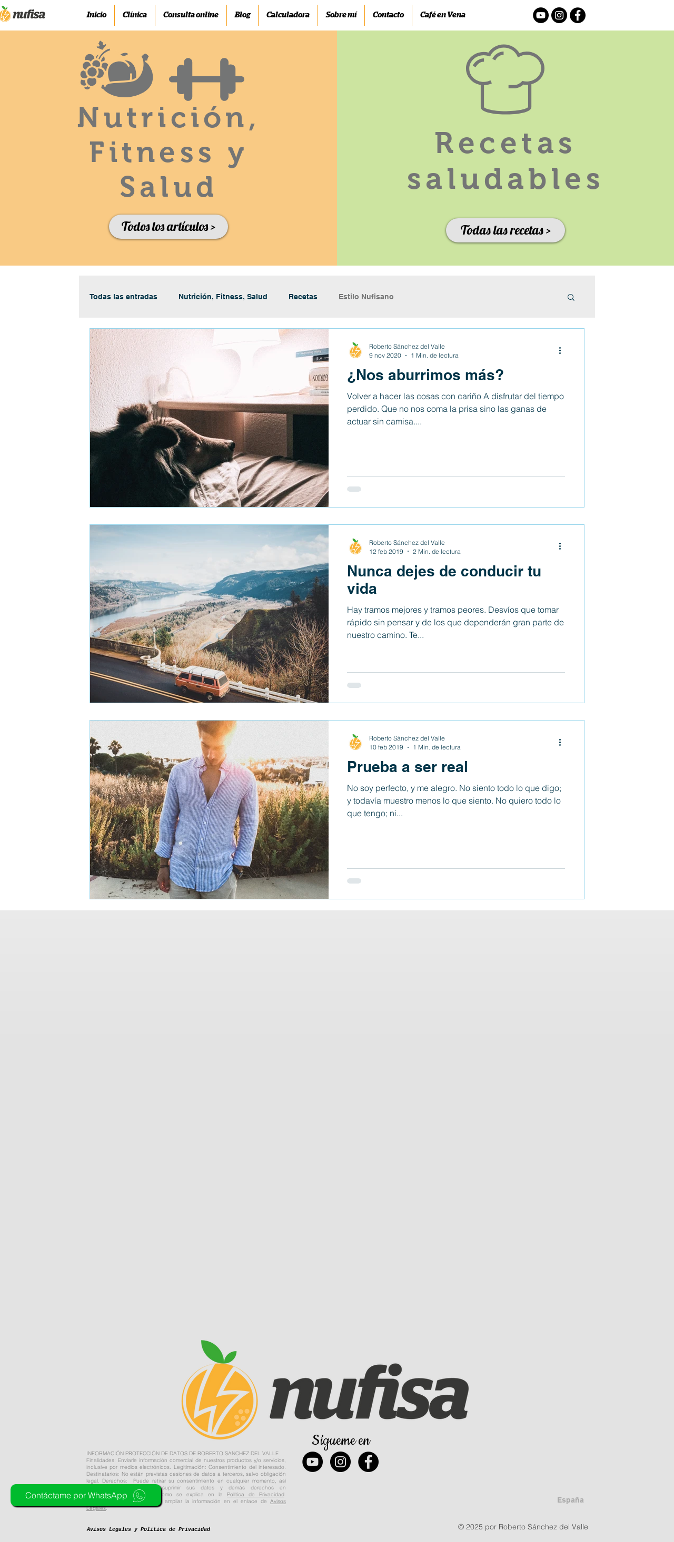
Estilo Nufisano (366, 296)
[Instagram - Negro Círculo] (559, 15)
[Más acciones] (563, 350)
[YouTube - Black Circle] (312, 1462)
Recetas (303, 296)
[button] (571, 297)
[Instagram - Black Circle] (340, 1462)
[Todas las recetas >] (505, 230)
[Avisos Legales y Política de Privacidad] (148, 1530)
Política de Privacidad (255, 1494)
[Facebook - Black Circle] (368, 1462)
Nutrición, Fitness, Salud (223, 296)
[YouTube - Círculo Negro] (541, 15)
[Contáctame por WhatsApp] (86, 1495)
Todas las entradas (123, 296)
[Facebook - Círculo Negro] (578, 15)
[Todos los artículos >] (168, 227)
